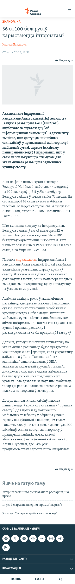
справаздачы (26, 260)
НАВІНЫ (16, 579)
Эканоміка (11, 22)
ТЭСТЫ (39, 579)
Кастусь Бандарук (14, 44)
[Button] (64, 60)
